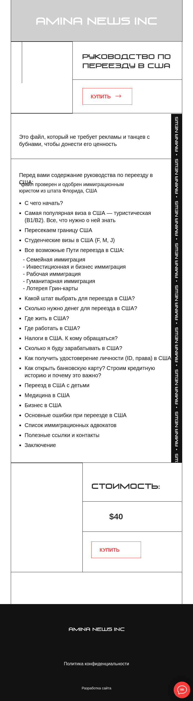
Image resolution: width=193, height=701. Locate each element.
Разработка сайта (96, 688)
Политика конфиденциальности (96, 663)
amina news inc (97, 22)
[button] (107, 96)
